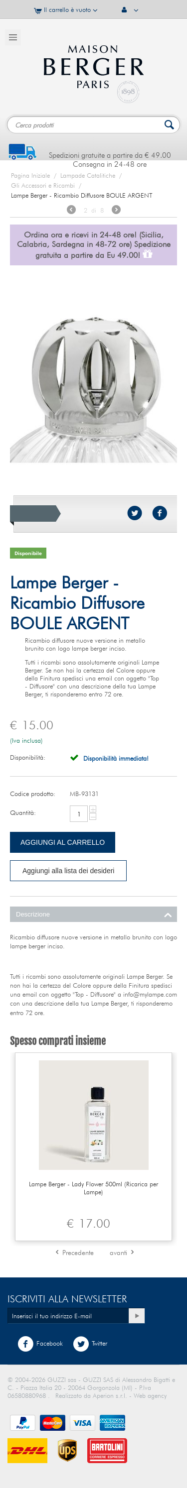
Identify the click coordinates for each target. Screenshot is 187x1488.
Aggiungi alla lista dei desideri (68, 871)
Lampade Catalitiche (87, 175)
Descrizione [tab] (94, 913)
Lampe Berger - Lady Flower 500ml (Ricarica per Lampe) (93, 1188)
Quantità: (23, 812)
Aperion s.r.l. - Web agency (130, 1395)
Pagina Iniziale (30, 175)
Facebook (40, 1344)
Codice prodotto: (32, 794)
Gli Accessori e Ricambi (43, 185)
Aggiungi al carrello (62, 842)
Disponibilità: (27, 757)
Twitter (90, 1344)
